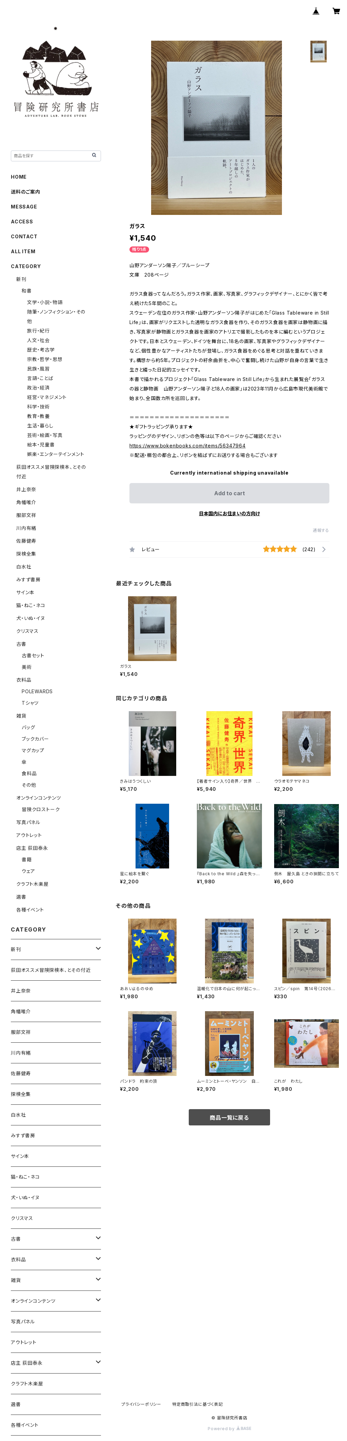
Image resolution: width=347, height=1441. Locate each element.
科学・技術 (38, 406)
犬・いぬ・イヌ (30, 618)
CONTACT (24, 236)
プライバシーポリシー (141, 1404)
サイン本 (25, 592)
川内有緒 (26, 528)
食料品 (29, 773)
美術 (27, 667)
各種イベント (30, 910)
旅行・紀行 (38, 331)
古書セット (33, 655)
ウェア (28, 871)
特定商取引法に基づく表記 (197, 1404)
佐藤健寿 (26, 541)
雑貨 (21, 716)
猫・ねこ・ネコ (30, 605)
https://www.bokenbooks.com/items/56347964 (187, 445)
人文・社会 (38, 340)
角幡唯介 (26, 502)
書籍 (27, 859)
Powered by (229, 1428)
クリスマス (27, 631)
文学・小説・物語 (44, 302)
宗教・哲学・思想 (44, 359)
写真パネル (28, 822)
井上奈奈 (26, 489)
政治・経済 (38, 388)
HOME (19, 177)
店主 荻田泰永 (32, 848)
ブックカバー (35, 739)
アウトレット (29, 835)
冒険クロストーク (41, 809)
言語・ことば (40, 378)
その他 (29, 785)
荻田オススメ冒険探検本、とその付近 (51, 970)
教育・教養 (38, 416)
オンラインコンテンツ (38, 798)
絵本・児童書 (41, 444)
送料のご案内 (25, 192)
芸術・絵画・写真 (44, 435)
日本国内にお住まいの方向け (229, 513)
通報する (321, 530)
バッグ (28, 727)
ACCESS (22, 221)
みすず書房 (28, 579)
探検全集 (26, 554)
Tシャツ (30, 703)
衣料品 (23, 680)
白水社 (23, 566)
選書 (21, 897)
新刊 (21, 279)
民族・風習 (38, 369)
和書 (27, 291)
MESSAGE (24, 206)
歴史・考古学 (41, 350)
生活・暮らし (40, 425)
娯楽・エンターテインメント (55, 454)
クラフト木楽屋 (32, 884)
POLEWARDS (37, 691)
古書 (21, 644)
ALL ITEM (23, 251)
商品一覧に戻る (229, 1117)
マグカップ (33, 750)
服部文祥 (26, 515)
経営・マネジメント (47, 397)
